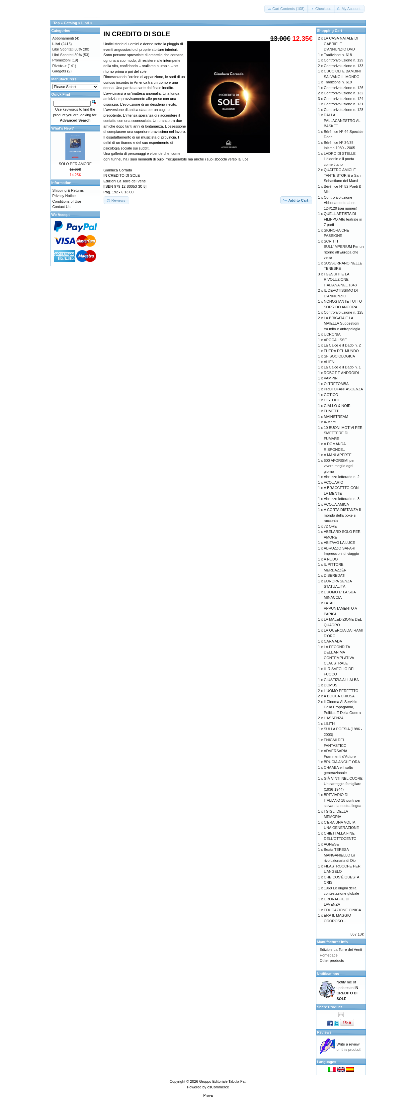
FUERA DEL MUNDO (341, 351)
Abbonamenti (63, 38)
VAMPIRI (331, 378)
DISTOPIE (332, 400)
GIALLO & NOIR (337, 406)
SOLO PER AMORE (75, 164)
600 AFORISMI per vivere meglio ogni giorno (339, 465)
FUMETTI (332, 411)
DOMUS (330, 685)
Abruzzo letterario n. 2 (342, 477)
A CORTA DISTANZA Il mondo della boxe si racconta (342, 515)
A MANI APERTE (338, 455)
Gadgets (59, 71)
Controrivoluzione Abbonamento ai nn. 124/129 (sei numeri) (340, 202)
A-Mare (330, 422)
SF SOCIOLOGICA (339, 356)
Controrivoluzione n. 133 (343, 66)
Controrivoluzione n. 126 (343, 88)
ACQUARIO (333, 482)
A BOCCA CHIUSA (339, 696)
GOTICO (331, 395)
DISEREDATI (334, 575)
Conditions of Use (66, 201)
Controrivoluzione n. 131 (343, 104)
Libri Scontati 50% (67, 55)
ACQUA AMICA (336, 504)
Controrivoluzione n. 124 (343, 99)
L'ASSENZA (334, 718)
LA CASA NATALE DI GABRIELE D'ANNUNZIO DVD (341, 43)
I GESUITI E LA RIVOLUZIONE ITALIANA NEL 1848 (340, 279)
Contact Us (61, 207)
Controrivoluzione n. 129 (343, 60)
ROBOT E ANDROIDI (341, 373)
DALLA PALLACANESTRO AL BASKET (342, 120)
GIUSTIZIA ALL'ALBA (341, 680)
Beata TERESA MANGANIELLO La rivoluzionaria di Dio (340, 855)
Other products (332, 960)
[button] (286, 9)
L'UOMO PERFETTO (341, 691)
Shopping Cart (329, 31)
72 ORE (330, 526)
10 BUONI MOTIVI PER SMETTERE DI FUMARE (343, 433)
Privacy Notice (64, 196)
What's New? (62, 128)
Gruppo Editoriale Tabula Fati (222, 1081)
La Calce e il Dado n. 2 (342, 345)
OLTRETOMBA (336, 384)
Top (56, 23)
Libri (85, 23)
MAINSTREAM (336, 417)
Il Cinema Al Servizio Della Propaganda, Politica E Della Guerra (342, 707)
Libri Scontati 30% (67, 49)
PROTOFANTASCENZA (343, 389)
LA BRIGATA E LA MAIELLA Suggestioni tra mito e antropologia (342, 323)
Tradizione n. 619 (338, 82)
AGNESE (331, 844)
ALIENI (329, 362)
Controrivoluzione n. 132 (343, 93)
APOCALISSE (335, 340)
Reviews (324, 1032)
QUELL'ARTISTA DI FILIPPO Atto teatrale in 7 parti (343, 219)
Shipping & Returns (68, 190)
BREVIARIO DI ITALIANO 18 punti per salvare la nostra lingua (342, 800)
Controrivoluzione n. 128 (343, 110)
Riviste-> (59, 66)
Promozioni (61, 60)
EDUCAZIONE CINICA (342, 910)
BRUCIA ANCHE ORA (342, 762)
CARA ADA (333, 641)
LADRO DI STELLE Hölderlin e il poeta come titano (340, 158)
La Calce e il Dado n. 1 (342, 367)
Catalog (70, 23)
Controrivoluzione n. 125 (343, 312)
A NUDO (331, 559)
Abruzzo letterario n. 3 (342, 499)
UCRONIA (332, 334)
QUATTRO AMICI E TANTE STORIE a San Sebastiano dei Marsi (342, 175)
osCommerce (218, 1087)
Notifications (328, 974)
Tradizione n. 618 (338, 55)
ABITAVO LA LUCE (339, 543)
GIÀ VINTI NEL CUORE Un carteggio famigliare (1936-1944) (343, 783)
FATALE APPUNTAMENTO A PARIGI (340, 608)
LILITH (329, 724)
